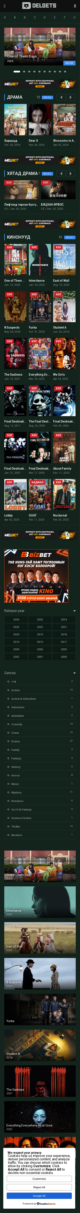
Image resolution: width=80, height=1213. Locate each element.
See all (47, 97)
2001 (40, 656)
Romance (17, 801)
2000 (64, 656)
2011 (64, 641)
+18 (13, 681)
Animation (17, 715)
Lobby (8, 515)
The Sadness (13, 374)
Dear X (33, 140)
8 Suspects (12, 327)
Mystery (16, 792)
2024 (64, 619)
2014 (16, 641)
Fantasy (16, 758)
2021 (64, 627)
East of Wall (61, 280)
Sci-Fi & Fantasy (21, 809)
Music (15, 784)
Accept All (39, 1195)
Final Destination (40, 468)
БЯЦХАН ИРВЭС (52, 204)
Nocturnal (60, 515)
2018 (64, 634)
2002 (16, 656)
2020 (16, 634)
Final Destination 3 (66, 421)
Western (16, 835)
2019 (40, 634)
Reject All (39, 1187)
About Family (62, 468)
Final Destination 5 (17, 421)
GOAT (32, 515)
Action (15, 690)
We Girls (59, 374)
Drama (15, 741)
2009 (16, 649)
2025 (40, 619)
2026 (16, 619)
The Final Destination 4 (44, 421)
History (15, 767)
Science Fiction (21, 818)
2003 (64, 649)
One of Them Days (16, 280)
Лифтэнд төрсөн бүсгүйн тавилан (28, 204)
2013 (40, 641)
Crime (15, 732)
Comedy (16, 724)
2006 (40, 649)
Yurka (33, 327)
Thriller (15, 826)
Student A (59, 327)
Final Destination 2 (17, 468)
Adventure (18, 707)
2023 (16, 627)
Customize (39, 1178)
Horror (15, 775)
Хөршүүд (10, 140)
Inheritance (37, 280)
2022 (40, 627)
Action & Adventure (23, 698)
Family (15, 749)
